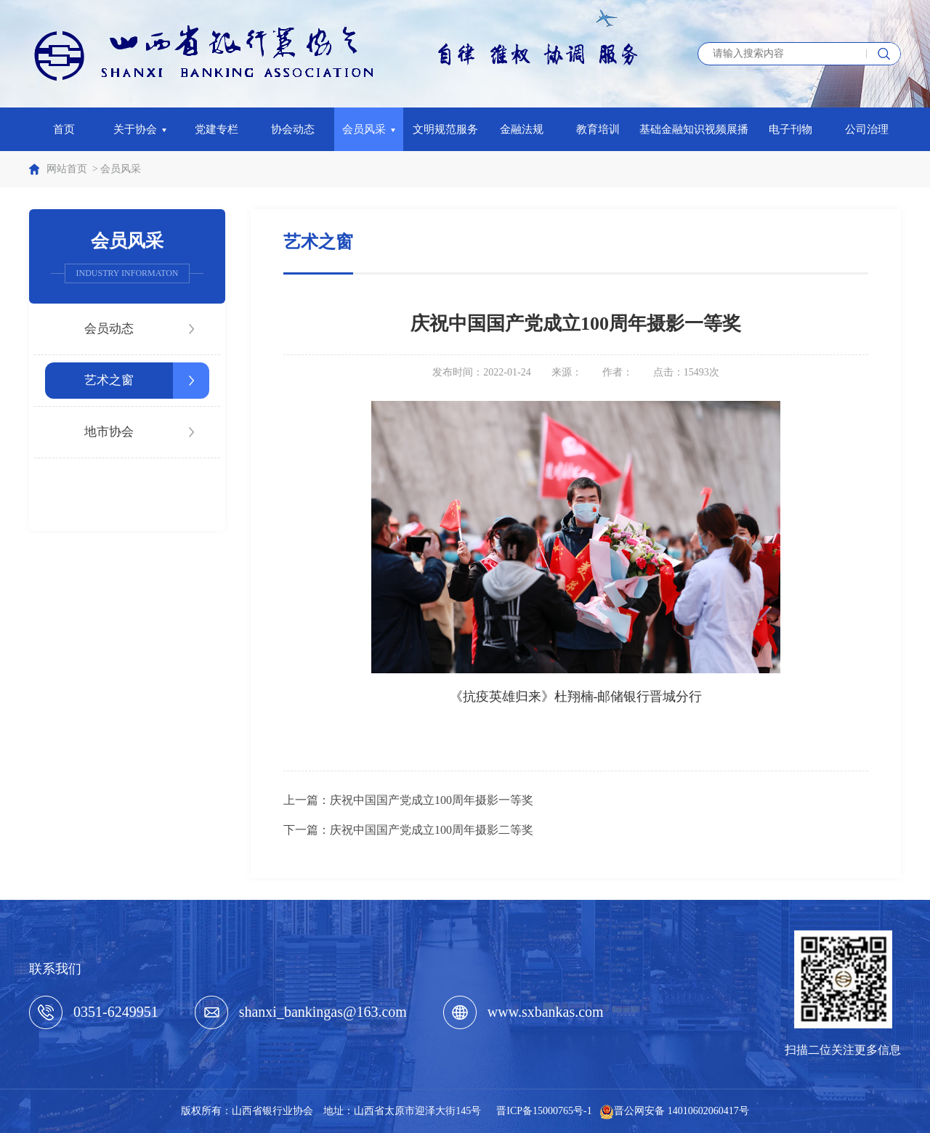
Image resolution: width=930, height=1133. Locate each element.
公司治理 (867, 129)
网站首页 (66, 168)
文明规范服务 (445, 129)
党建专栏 (216, 129)
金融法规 (521, 129)
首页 (64, 129)
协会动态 (293, 129)
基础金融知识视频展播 (693, 129)
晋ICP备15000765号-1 (543, 1110)
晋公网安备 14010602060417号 (681, 1110)
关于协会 (140, 129)
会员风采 (369, 129)
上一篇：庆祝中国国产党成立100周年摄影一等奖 (408, 800)
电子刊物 (790, 129)
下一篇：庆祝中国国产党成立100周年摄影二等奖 (408, 830)
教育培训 (598, 129)
